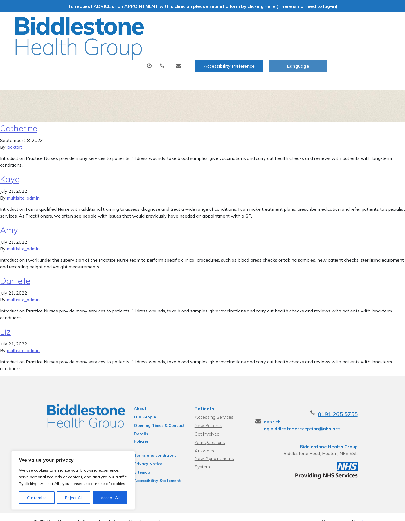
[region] (73, 480)
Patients (203, 400)
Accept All (110, 497)
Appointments (145, 40)
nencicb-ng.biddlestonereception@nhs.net (323, 413)
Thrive (365, 512)
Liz (5, 323)
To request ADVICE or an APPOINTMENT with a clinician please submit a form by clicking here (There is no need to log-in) (203, 6)
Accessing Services (213, 408)
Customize (37, 497)
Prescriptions (197, 40)
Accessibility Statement (151, 471)
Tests (235, 40)
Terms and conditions (149, 446)
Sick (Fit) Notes (276, 40)
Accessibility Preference (291, 23)
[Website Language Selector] (360, 23)
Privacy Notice (142, 454)
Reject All (73, 497)
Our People (139, 408)
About (97, 40)
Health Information (111, 60)
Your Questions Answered (220, 433)
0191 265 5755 (351, 405)
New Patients (325, 40)
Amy (9, 221)
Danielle (15, 272)
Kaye (9, 170)
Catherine (18, 119)
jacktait (14, 138)
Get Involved (206, 425)
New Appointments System (221, 442)
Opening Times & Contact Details (153, 417)
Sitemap (136, 463)
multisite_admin (23, 189)
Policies (135, 432)
